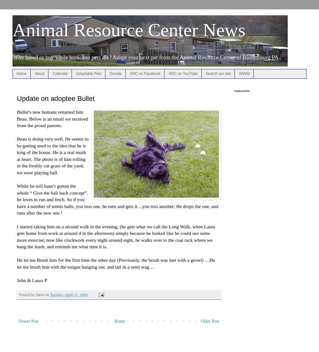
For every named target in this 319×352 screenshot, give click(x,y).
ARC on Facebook (145, 74)
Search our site (218, 74)
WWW (244, 74)
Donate (115, 74)
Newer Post (28, 321)
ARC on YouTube (183, 74)
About (39, 74)
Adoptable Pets (88, 74)
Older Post (210, 321)
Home (22, 74)
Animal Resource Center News (129, 30)
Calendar (60, 74)
